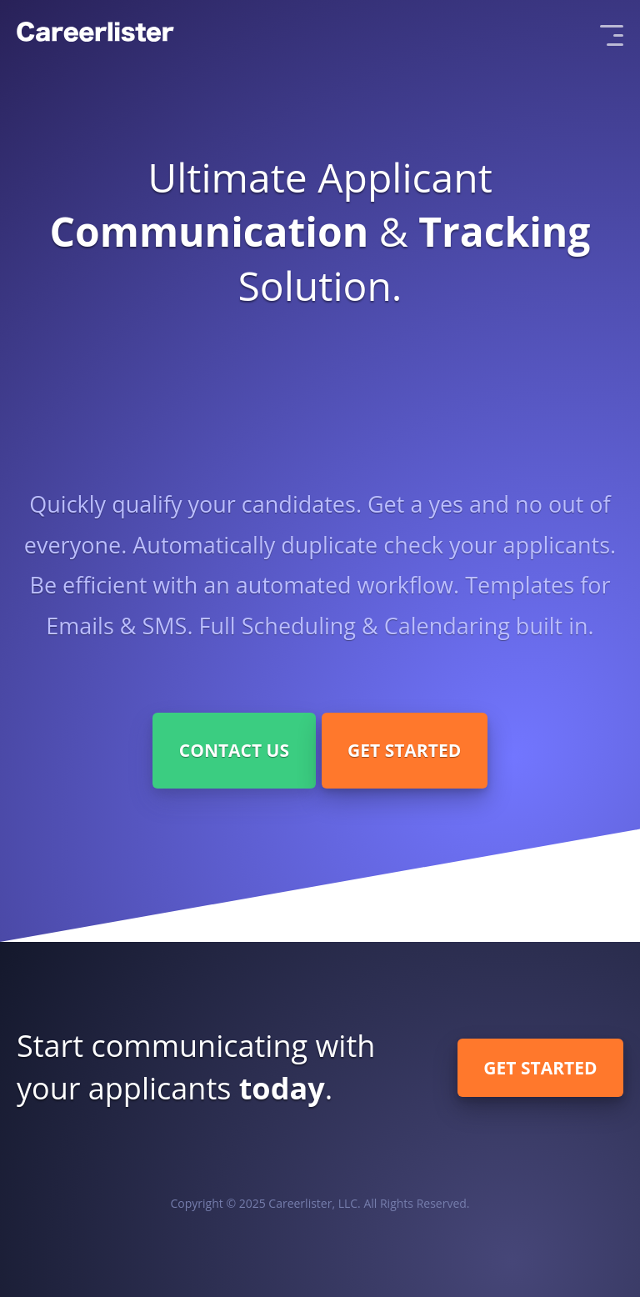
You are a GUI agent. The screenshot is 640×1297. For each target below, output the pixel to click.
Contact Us (234, 750)
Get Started (404, 750)
